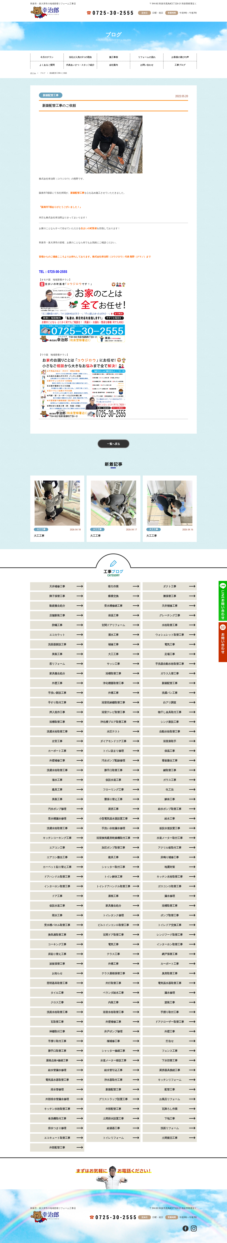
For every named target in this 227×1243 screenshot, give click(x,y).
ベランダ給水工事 (113, 992)
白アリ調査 (169, 702)
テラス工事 (113, 953)
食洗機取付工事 (57, 1118)
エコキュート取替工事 (57, 1137)
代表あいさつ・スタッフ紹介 (80, 65)
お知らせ (57, 973)
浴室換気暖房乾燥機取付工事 (113, 837)
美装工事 (57, 654)
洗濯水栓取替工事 (57, 731)
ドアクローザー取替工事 (169, 1021)
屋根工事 (113, 895)
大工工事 (41, 529)
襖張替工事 (169, 596)
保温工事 (113, 615)
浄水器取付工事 (113, 1079)
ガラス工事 (169, 779)
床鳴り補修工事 (170, 857)
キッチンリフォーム (169, 1079)
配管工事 (169, 1089)
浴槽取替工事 (113, 673)
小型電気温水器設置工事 (113, 818)
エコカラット (57, 634)
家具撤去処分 (57, 673)
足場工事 (169, 654)
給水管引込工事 (113, 1070)
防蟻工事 (57, 625)
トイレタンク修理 (113, 915)
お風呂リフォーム (169, 1099)
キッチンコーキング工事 (57, 837)
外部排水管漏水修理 (57, 1099)
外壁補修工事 (57, 760)
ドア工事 (57, 895)
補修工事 (113, 644)
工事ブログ (180, 65)
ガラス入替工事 (170, 673)
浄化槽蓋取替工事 (113, 683)
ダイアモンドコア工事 (113, 741)
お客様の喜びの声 (180, 57)
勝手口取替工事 (113, 770)
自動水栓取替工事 (169, 731)
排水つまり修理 (57, 1128)
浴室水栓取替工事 (113, 1012)
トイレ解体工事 (113, 876)
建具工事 (57, 789)
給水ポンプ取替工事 (169, 808)
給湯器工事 (113, 1128)
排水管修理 (57, 1089)
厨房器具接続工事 (169, 1070)
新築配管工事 (50, 95)
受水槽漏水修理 (57, 818)
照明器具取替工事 (57, 983)
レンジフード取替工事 (170, 934)
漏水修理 (169, 895)
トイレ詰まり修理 (113, 750)
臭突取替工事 (169, 973)
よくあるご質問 (47, 65)
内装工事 (113, 1002)
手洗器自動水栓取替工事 (169, 663)
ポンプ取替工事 (170, 915)
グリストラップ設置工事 (113, 1099)
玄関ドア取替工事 (113, 934)
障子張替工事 (57, 596)
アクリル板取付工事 (169, 847)
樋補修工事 (113, 1041)
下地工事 (169, 1118)
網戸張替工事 (169, 953)
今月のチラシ (46, 57)
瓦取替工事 (57, 1021)
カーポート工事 (57, 750)
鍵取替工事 (169, 770)
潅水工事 (57, 779)
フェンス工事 (169, 1050)
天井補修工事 (57, 586)
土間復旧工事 (169, 1137)
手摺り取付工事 (170, 1012)
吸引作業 (113, 586)
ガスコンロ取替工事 (169, 886)
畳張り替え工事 (113, 799)
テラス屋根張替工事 (113, 973)
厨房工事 (113, 808)
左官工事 (57, 741)
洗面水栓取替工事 (57, 1012)
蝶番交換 (113, 596)
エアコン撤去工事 (57, 857)
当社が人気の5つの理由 (80, 57)
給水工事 (169, 818)
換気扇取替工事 (57, 934)
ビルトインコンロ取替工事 (113, 924)
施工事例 (113, 57)
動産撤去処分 (57, 605)
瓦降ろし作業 (169, 1108)
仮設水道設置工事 (169, 828)
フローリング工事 (113, 789)
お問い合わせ (146, 65)
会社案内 (113, 65)
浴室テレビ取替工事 (113, 712)
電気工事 (169, 644)
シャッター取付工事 (113, 866)
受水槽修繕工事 (113, 605)
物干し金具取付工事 (169, 712)
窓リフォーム (57, 663)
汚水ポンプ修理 (57, 808)
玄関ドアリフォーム (113, 625)
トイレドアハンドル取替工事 (113, 886)
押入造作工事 (57, 712)
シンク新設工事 (170, 721)
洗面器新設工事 (57, 644)
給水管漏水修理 (57, 1070)
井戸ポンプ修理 (113, 1031)
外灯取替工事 (113, 983)
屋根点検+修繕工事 (57, 1060)
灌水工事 (113, 634)
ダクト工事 (169, 586)
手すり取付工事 (57, 702)
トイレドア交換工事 (169, 924)
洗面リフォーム (170, 1128)
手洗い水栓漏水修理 (113, 828)
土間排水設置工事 (113, 1118)
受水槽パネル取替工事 (57, 924)
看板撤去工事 (169, 760)
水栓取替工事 (169, 625)
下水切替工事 (169, 1060)
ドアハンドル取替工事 (57, 876)
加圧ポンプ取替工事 (113, 847)
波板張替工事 (57, 963)
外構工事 (113, 692)
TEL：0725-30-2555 (53, 272)
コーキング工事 (57, 944)
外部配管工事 (113, 1108)
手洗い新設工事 (57, 692)
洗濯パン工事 (169, 692)
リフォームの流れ (146, 57)
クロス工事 (57, 1002)
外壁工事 (57, 683)
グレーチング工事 (169, 615)
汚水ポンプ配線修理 (113, 760)
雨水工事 (57, 915)
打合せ (170, 1041)
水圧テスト (113, 731)
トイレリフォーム (113, 1137)
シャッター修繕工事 (113, 1050)
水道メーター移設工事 (113, 1060)
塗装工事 (169, 1002)
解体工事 (169, 799)
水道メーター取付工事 (170, 837)
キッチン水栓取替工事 (170, 876)
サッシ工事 (113, 663)
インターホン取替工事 (57, 886)
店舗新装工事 (57, 615)
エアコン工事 (57, 847)
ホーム (33, 73)
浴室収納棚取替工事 (113, 702)
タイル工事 (57, 992)
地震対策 (169, 866)
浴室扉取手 (169, 741)
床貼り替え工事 (57, 953)
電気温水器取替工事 (169, 983)
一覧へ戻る (113, 443)
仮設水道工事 (113, 779)
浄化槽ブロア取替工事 (113, 721)
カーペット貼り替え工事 (57, 866)
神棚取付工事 (57, 1031)
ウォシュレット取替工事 (169, 634)
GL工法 (170, 789)
